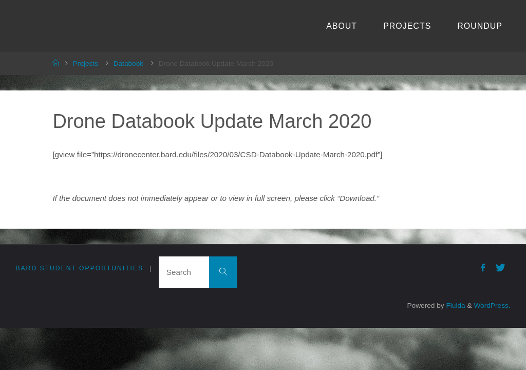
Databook (129, 63)
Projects (85, 63)
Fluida (454, 305)
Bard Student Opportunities (79, 268)
